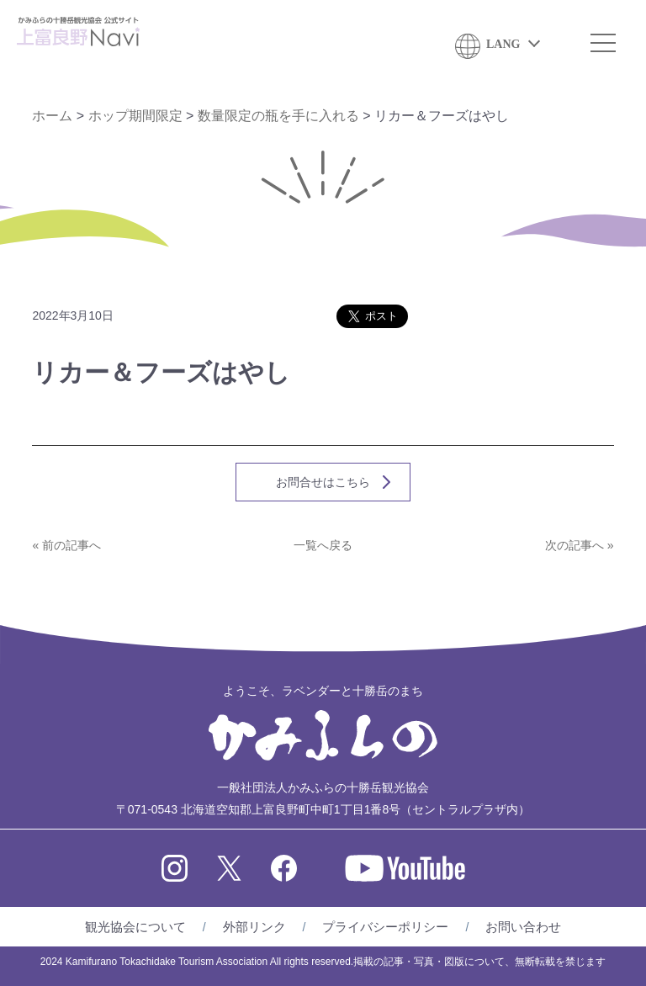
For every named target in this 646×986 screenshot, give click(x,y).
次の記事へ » (579, 545)
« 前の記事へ (66, 545)
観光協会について (135, 927)
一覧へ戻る (323, 545)
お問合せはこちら (323, 482)
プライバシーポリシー (385, 927)
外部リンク (254, 927)
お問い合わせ (523, 927)
